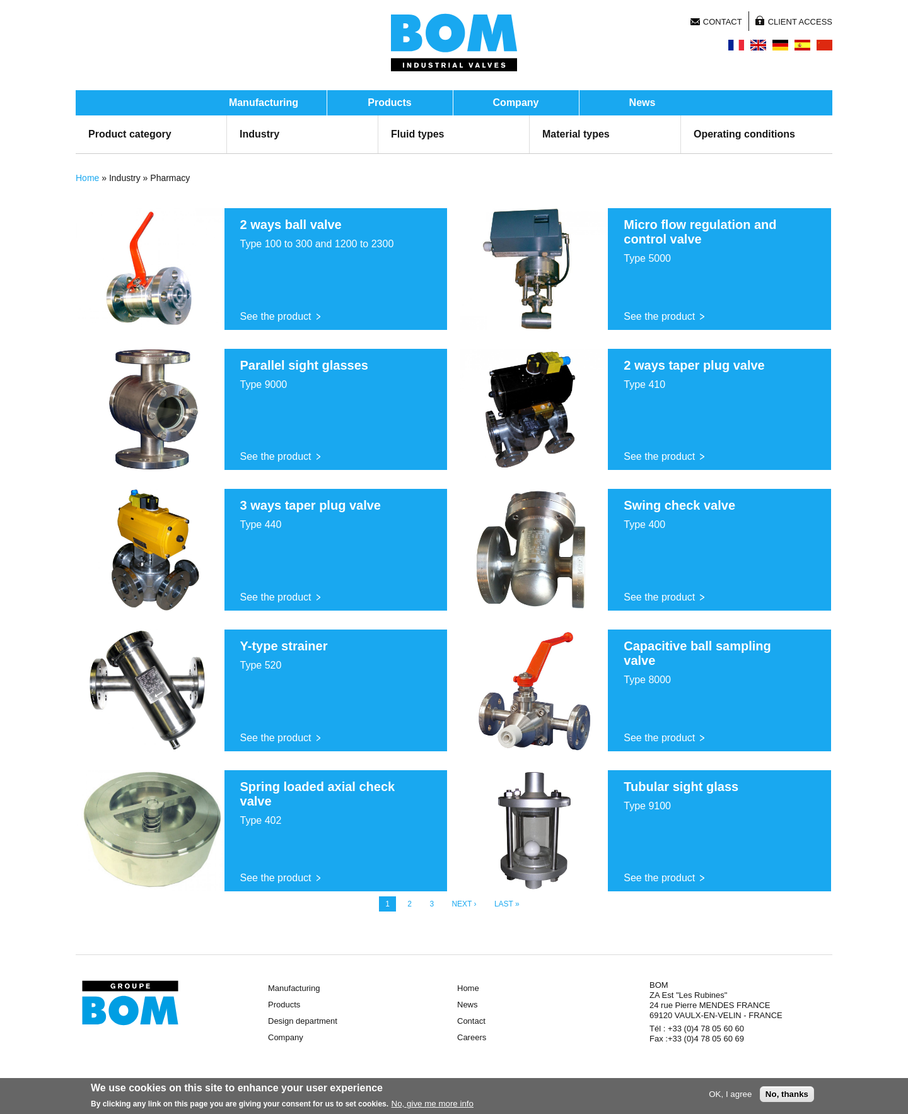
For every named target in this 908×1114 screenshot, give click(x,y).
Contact (722, 21)
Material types (576, 134)
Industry (259, 134)
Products (389, 102)
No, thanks (786, 1094)
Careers (471, 1037)
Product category (130, 134)
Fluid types (417, 134)
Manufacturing (263, 102)
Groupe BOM (130, 1003)
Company (516, 102)
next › (463, 904)
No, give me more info (433, 1103)
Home (87, 178)
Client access (800, 21)
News (642, 102)
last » (507, 904)
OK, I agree (730, 1094)
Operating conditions (744, 134)
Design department (302, 1021)
